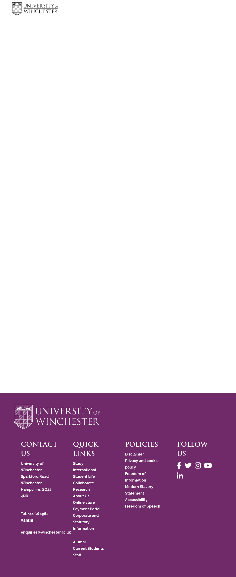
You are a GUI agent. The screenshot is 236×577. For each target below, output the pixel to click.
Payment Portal (87, 509)
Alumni (79, 542)
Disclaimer (134, 454)
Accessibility (136, 500)
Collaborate (83, 483)
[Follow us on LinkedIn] (181, 476)
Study (78, 463)
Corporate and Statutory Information (86, 522)
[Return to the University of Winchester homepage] (118, 417)
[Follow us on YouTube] (209, 466)
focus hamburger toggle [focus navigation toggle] (216, 9)
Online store (84, 502)
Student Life (84, 476)
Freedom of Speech (142, 506)
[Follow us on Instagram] (199, 466)
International (84, 470)
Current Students (88, 548)
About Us (81, 496)
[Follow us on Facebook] (180, 466)
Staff (77, 555)
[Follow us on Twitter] (189, 466)
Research (81, 489)
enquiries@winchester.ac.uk (46, 532)
